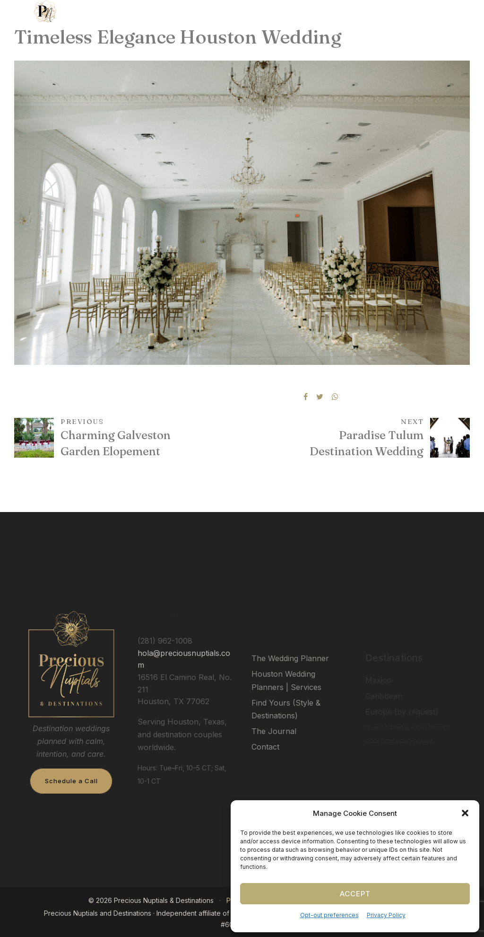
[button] (465, 813)
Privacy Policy (386, 915)
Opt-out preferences (329, 915)
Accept (355, 893)
